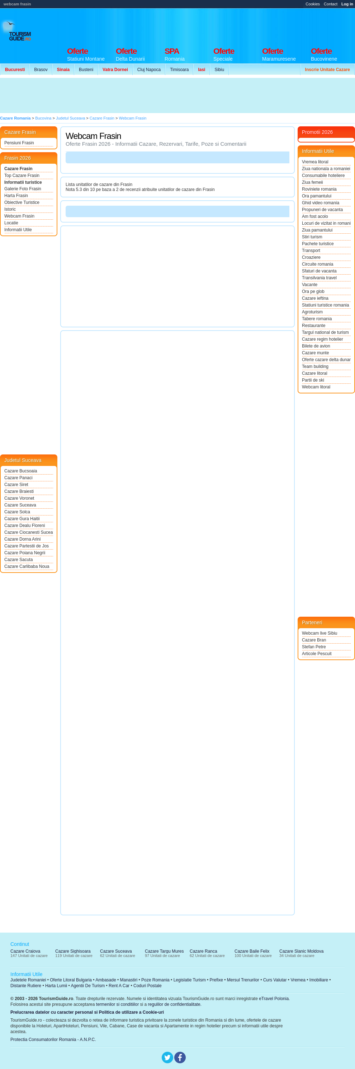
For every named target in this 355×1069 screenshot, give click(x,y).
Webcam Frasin (19, 216)
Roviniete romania (319, 189)
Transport (311, 250)
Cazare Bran (314, 640)
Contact (330, 4)
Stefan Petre (314, 646)
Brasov (40, 69)
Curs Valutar (275, 979)
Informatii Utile (18, 229)
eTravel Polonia (274, 998)
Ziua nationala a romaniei (326, 168)
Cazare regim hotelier (322, 339)
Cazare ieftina (315, 298)
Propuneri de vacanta (322, 209)
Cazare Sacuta (18, 559)
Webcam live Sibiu (319, 633)
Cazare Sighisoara (73, 951)
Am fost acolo (315, 216)
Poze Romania (155, 979)
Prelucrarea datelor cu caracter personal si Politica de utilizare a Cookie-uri (87, 1012)
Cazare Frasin (18, 168)
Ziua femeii (312, 182)
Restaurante (313, 325)
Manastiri (128, 979)
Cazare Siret (16, 484)
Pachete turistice (318, 243)
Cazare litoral (314, 373)
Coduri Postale (147, 985)
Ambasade (105, 979)
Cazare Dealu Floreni (24, 525)
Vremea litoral (315, 161)
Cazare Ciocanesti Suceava (28, 532)
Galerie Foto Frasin (22, 188)
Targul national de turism (325, 332)
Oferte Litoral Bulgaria (71, 979)
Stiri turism (312, 236)
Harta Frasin (16, 195)
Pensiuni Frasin (19, 142)
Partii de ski (313, 380)
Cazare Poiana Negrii (24, 552)
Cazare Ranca (203, 951)
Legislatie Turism (190, 979)
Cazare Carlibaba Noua (26, 566)
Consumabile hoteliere (323, 175)
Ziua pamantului (317, 230)
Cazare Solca (17, 511)
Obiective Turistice (21, 202)
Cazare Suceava (20, 505)
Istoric (10, 209)
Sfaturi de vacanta (319, 271)
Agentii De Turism (88, 985)
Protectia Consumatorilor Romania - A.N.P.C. (53, 1039)
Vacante (309, 284)
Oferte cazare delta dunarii (326, 359)
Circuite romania (317, 264)
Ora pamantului (316, 196)
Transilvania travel (319, 277)
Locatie (11, 222)
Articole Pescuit (317, 653)
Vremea (298, 979)
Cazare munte (315, 352)
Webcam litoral (316, 386)
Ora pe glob (313, 291)
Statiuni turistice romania (325, 305)
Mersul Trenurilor (243, 979)
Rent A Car (119, 985)
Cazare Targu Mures (164, 951)
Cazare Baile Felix (252, 951)
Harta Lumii (56, 985)
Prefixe (216, 979)
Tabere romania (317, 318)
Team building (315, 366)
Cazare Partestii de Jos (26, 545)
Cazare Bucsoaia (20, 470)
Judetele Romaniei (28, 979)
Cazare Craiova (25, 951)
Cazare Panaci (18, 477)
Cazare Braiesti (19, 491)
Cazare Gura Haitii (22, 518)
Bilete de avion (316, 346)
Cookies (313, 4)
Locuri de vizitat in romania (326, 223)
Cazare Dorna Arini (22, 539)
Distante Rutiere (25, 985)
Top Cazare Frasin (21, 175)
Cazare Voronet (19, 498)
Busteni (86, 69)
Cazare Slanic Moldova (301, 951)
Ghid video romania (320, 202)
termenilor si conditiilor (117, 1004)
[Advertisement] (131, 95)
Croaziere (311, 257)
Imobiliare (318, 979)
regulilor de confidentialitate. (175, 1004)
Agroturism (312, 311)
